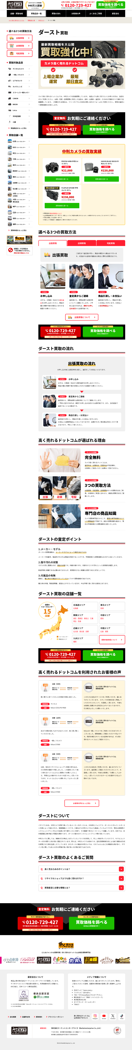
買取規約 (39, 1017)
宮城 (102, 608)
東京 (74, 618)
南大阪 (81, 631)
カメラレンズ (15, 86)
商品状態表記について (56, 213)
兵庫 (87, 631)
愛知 (102, 618)
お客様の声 (75, 13)
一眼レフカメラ (16, 74)
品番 (45, 708)
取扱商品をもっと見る (19, 128)
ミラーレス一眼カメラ (18, 92)
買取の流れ (56, 13)
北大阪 (75, 631)
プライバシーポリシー (56, 1017)
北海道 (75, 608)
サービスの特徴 (91, 452)
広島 (102, 631)
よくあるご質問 (95, 13)
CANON (13, 98)
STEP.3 (102, 292)
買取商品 (45, 704)
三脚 (12, 122)
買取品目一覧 (36, 13)
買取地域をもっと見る (19, 230)
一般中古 (66, 167)
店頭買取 (17, 46)
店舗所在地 (26, 1017)
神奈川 (86, 618)
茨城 (79, 621)
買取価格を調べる (62, 179)
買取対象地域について (109, 640)
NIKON (13, 104)
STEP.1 (44, 292)
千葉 (91, 618)
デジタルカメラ (16, 68)
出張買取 (17, 38)
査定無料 (59, 118)
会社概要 (13, 1017)
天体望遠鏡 (14, 116)
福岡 (74, 641)
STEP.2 (73, 292)
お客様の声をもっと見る (81, 803)
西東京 (80, 618)
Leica (12, 110)
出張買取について (79, 317)
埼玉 (74, 621)
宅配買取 (17, 53)
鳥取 (106, 631)
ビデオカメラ (15, 80)
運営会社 (115, 13)
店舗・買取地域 (16, 13)
